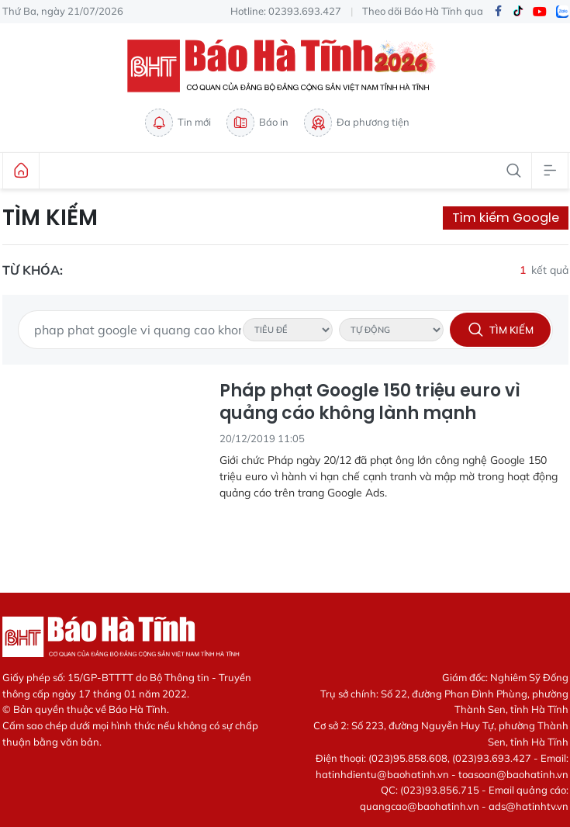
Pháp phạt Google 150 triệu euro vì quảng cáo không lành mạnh (369, 402)
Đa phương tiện (356, 123)
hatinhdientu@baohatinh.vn (382, 774)
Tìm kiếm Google (505, 218)
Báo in (257, 123)
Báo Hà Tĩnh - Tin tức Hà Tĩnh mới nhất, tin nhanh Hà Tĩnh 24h (285, 66)
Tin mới (178, 123)
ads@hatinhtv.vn (528, 806)
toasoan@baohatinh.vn (513, 774)
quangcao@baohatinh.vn (419, 806)
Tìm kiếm (50, 218)
